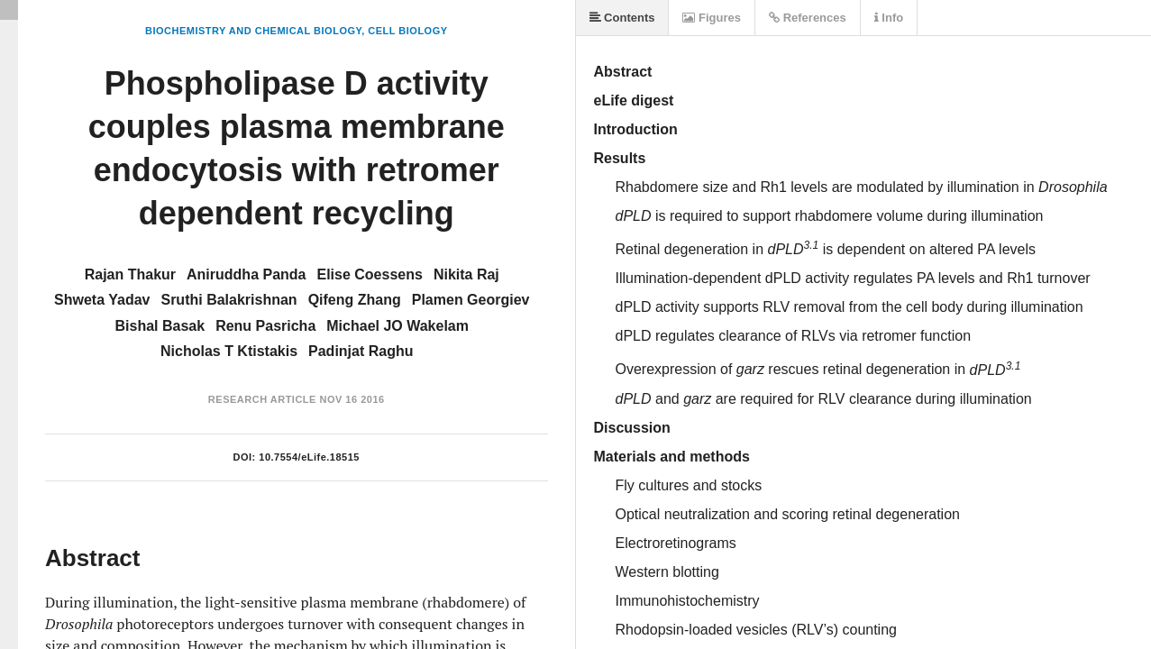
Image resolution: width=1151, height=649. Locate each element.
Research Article (262, 399)
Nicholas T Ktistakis (228, 351)
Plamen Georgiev (471, 299)
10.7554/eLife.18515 (309, 457)
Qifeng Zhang (354, 299)
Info (888, 17)
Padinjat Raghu (360, 351)
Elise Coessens (369, 274)
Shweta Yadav (102, 299)
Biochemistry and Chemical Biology (253, 30)
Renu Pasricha (265, 326)
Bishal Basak (160, 326)
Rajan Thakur (130, 274)
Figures (711, 17)
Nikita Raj (466, 274)
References (807, 17)
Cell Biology (407, 30)
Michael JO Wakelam (397, 326)
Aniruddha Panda (246, 274)
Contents (622, 17)
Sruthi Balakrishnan (228, 299)
